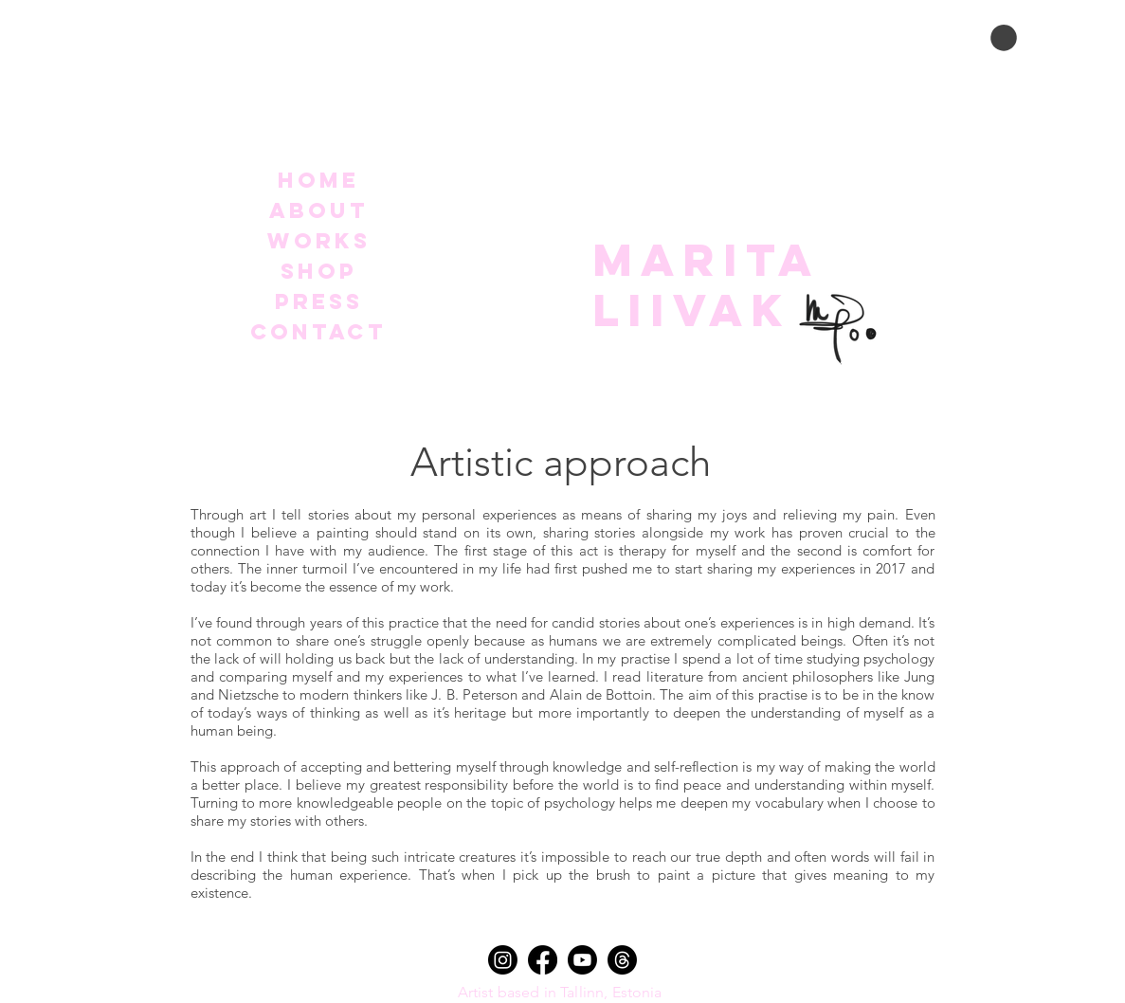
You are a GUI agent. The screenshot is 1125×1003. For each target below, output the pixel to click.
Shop (319, 271)
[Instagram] (502, 960)
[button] (1003, 38)
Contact (318, 332)
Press (319, 301)
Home (318, 180)
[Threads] (622, 960)
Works (319, 241)
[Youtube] (582, 960)
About (319, 210)
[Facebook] (542, 960)
